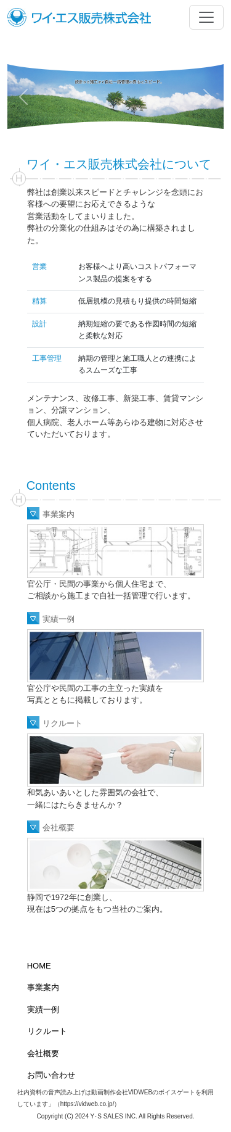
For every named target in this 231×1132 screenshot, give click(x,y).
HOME (39, 965)
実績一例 (59, 619)
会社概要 (59, 827)
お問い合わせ (51, 1075)
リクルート (63, 723)
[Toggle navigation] (206, 17)
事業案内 (59, 514)
